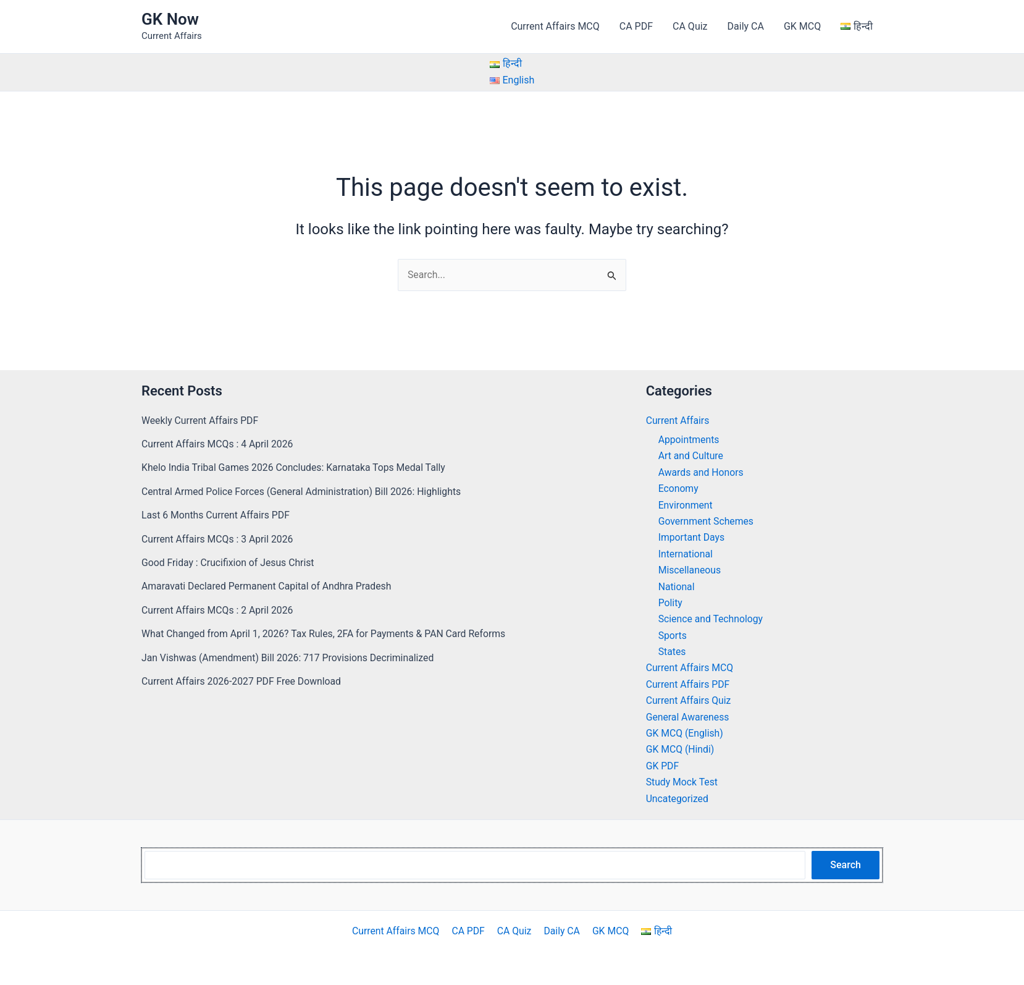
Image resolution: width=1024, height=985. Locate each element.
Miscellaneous (690, 570)
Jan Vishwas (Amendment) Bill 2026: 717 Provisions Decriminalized (290, 658)
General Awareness (688, 717)
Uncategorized (678, 799)
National (676, 587)
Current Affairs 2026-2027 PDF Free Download (242, 681)
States (672, 651)
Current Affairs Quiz (689, 701)
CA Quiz (690, 26)
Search (845, 865)
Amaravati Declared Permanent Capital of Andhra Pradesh (268, 587)
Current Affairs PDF (688, 684)
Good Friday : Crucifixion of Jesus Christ (229, 563)
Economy (678, 488)
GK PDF (662, 766)
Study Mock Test (682, 782)
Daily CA (746, 26)
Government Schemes (706, 521)
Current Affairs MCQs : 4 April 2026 (218, 444)
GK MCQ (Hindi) (680, 750)
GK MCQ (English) (685, 733)
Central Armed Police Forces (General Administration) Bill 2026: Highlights (303, 491)
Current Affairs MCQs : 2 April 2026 (218, 610)
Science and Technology (711, 619)
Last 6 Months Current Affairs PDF (216, 515)
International (686, 554)
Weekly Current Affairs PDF (200, 420)
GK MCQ (802, 26)
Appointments (689, 440)
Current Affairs (678, 420)
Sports (672, 635)
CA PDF (636, 26)
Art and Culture (691, 456)
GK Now (170, 19)
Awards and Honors (701, 472)
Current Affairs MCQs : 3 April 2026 (218, 539)
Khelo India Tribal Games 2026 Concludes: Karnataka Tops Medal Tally (295, 468)
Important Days (692, 538)
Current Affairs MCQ (555, 26)
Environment (685, 505)
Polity (670, 603)
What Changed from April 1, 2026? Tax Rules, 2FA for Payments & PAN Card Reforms (326, 634)
